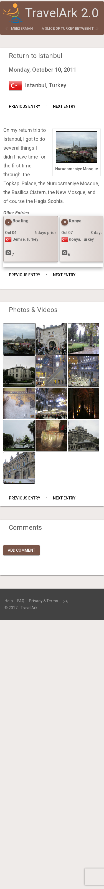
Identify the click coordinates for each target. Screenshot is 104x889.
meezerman (22, 28)
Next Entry (64, 106)
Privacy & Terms (43, 601)
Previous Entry (24, 106)
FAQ (20, 601)
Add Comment (21, 550)
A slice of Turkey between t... (69, 28)
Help (8, 601)
